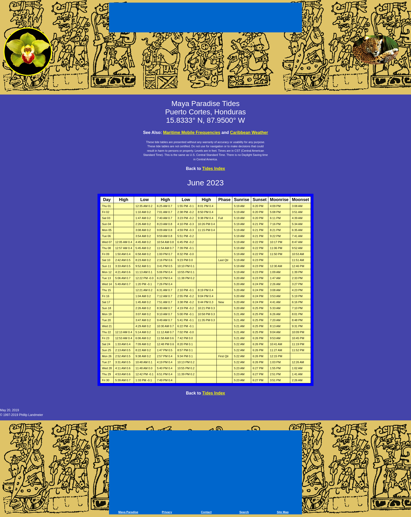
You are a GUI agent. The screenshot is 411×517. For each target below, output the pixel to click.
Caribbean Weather (249, 132)
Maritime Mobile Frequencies (191, 132)
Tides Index (213, 168)
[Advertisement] (205, 18)
